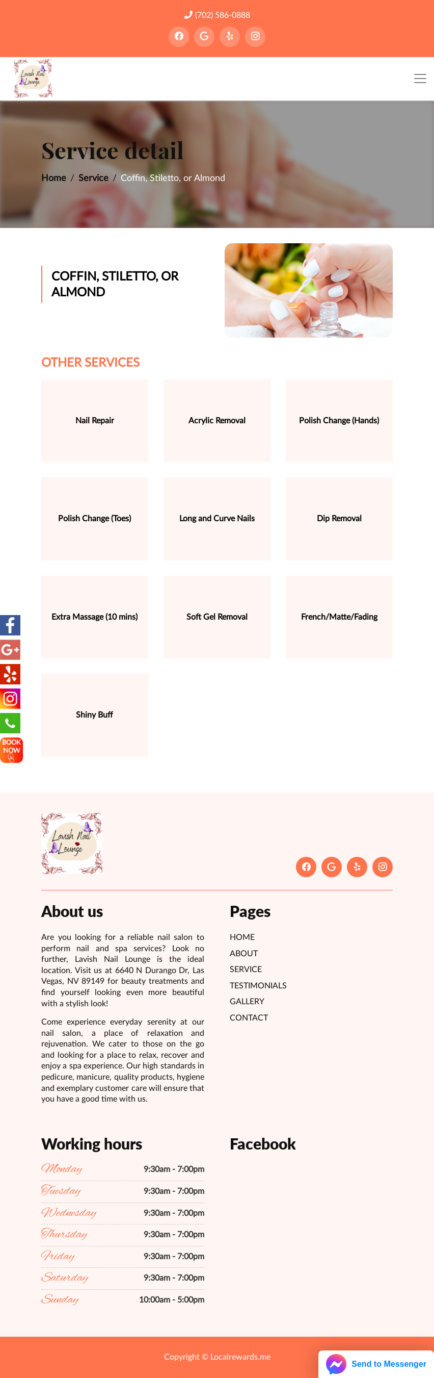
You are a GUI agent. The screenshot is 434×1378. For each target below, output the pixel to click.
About (244, 954)
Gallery (247, 1002)
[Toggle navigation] (420, 78)
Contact (249, 1018)
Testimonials (258, 986)
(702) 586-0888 (217, 15)
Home (53, 178)
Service (93, 178)
